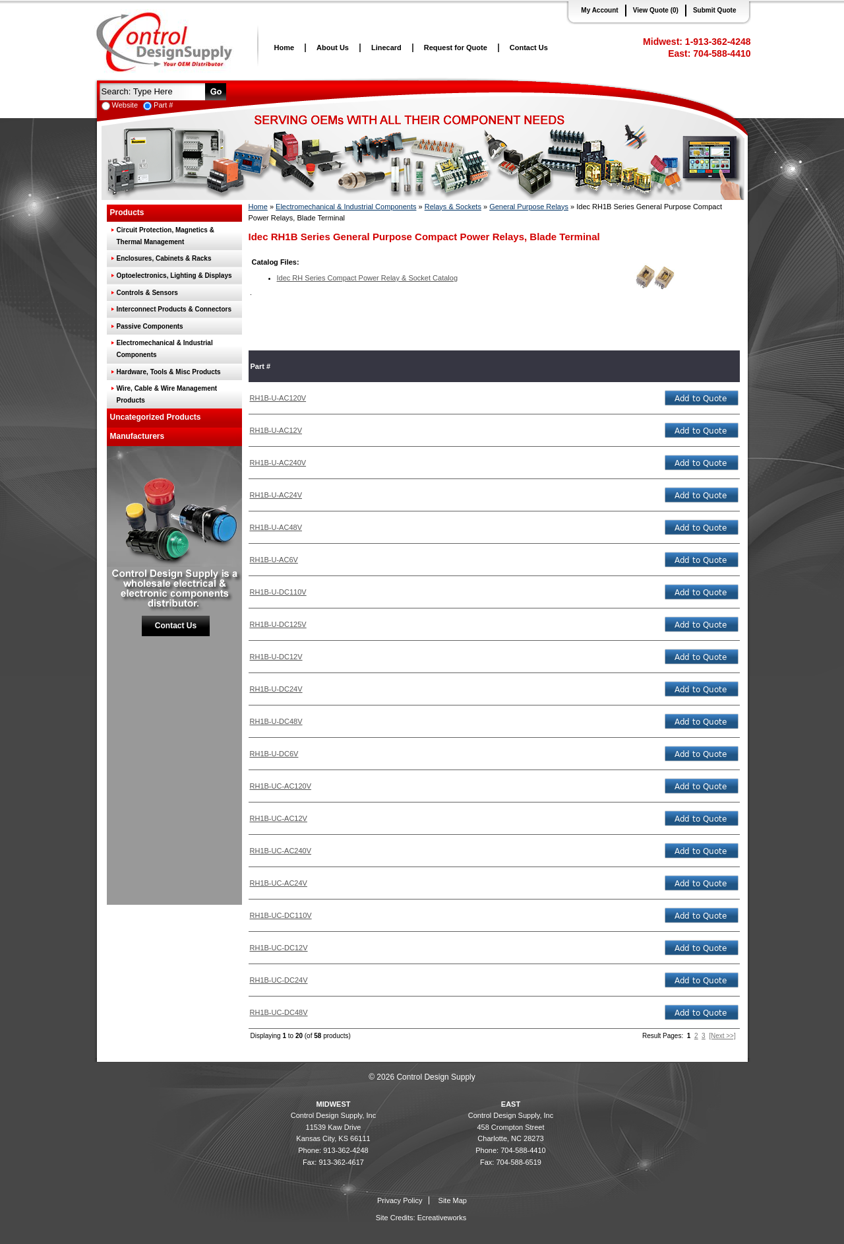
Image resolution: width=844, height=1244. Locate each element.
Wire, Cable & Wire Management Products (167, 394)
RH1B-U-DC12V (276, 657)
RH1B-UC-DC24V (279, 980)
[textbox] (151, 90)
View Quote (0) (655, 10)
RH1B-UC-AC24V (278, 883)
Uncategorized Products (155, 417)
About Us (332, 47)
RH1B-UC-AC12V (278, 818)
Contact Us (529, 47)
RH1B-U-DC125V (278, 624)
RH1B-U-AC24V (276, 495)
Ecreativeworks (442, 1218)
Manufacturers (137, 436)
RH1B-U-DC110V (278, 592)
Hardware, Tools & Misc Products (169, 372)
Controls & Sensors (147, 292)
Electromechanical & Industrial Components (165, 348)
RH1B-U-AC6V (274, 560)
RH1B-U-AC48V (276, 527)
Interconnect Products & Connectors (174, 309)
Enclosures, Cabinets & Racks (164, 258)
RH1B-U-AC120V (278, 398)
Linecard (386, 47)
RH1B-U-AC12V (276, 430)
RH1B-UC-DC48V (279, 1012)
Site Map (452, 1200)
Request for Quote (455, 47)
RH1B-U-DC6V (274, 754)
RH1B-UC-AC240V (281, 851)
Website (125, 105)
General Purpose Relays (528, 207)
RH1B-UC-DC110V (281, 915)
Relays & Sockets (453, 207)
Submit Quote (715, 10)
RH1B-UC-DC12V (279, 948)
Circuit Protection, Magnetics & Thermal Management (165, 236)
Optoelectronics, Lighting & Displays (174, 275)
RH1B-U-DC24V (276, 689)
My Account (599, 10)
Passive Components (150, 326)
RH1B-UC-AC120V (281, 786)
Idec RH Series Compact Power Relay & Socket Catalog (367, 278)
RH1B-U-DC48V (276, 721)
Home (284, 47)
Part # (163, 105)
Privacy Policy (399, 1200)
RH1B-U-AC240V (278, 463)
